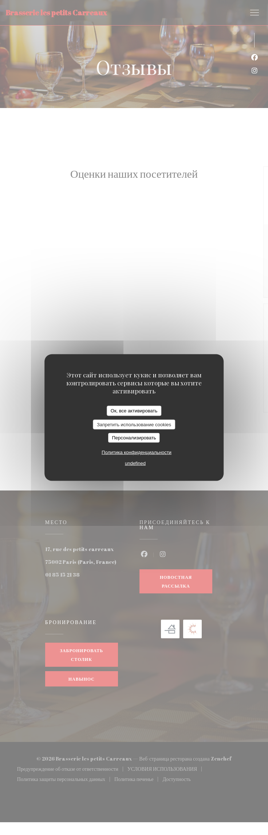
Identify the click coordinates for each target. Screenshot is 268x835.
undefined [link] (135, 463)
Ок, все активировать (134, 410)
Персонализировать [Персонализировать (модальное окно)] (134, 437)
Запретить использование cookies (134, 424)
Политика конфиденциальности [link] (137, 452)
